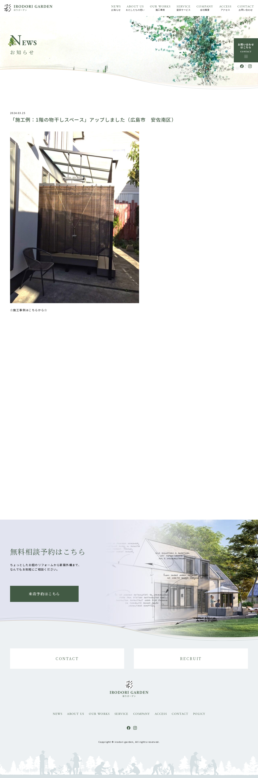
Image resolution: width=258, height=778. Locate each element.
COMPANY (205, 8)
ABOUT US (135, 8)
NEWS (116, 8)
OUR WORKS (160, 8)
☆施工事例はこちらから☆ (28, 313)
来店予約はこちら (44, 593)
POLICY (199, 714)
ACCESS (225, 8)
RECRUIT (191, 658)
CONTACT (245, 8)
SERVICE (183, 8)
